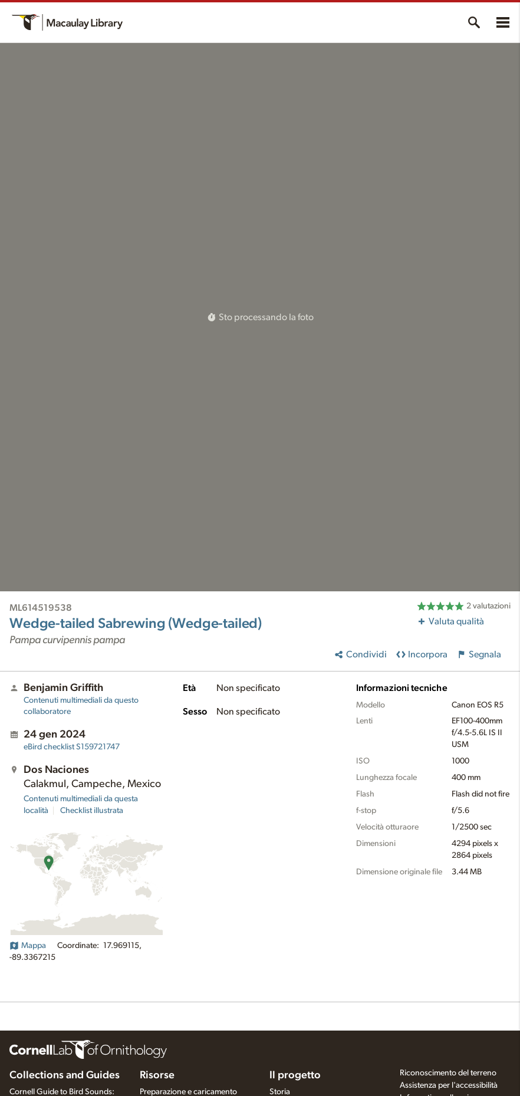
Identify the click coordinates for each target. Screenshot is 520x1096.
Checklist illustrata (91, 811)
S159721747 (72, 747)
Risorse (157, 1075)
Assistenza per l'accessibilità (449, 1085)
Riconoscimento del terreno (448, 1073)
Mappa (27, 946)
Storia (279, 1092)
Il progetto (295, 1075)
